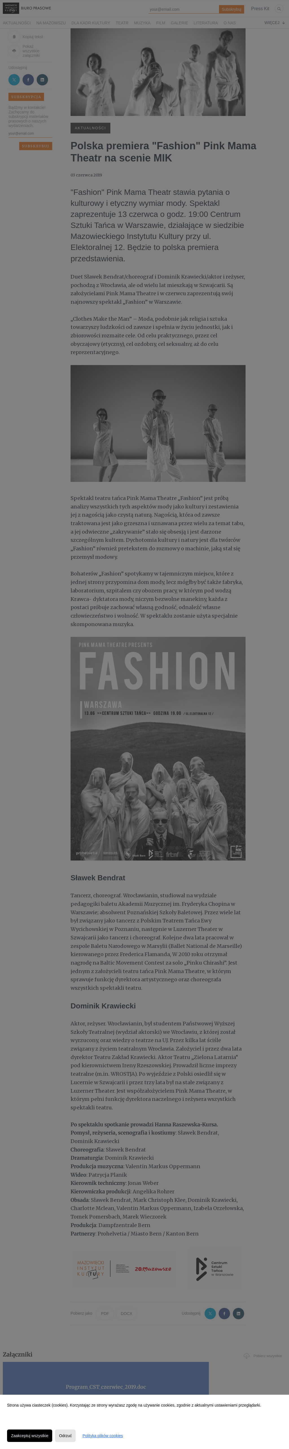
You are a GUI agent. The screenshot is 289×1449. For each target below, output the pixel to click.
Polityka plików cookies (102, 1435)
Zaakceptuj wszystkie (29, 1435)
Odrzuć (65, 1435)
